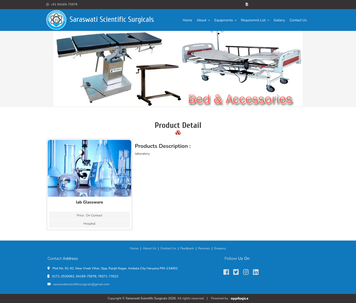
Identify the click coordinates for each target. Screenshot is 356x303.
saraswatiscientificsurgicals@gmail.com (81, 284)
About (201, 20)
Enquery (220, 248)
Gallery (279, 20)
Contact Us (298, 20)
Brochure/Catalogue (264, 4)
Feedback (187, 248)
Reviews (204, 248)
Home (187, 20)
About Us (149, 248)
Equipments (223, 20)
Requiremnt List (253, 20)
